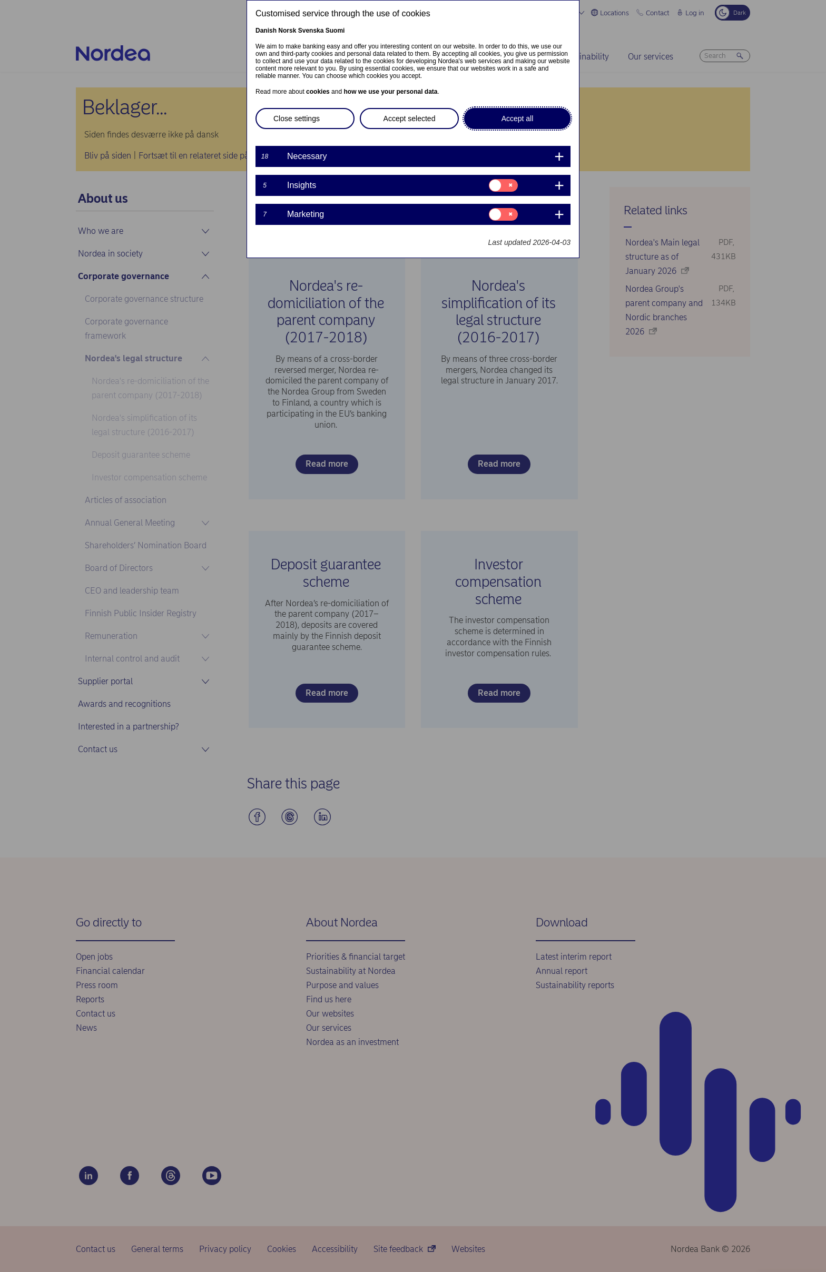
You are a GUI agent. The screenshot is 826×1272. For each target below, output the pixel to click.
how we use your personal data (390, 91)
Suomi (335, 30)
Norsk (287, 30)
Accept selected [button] (410, 118)
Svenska (311, 30)
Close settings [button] (296, 118)
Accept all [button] (518, 118)
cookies (318, 91)
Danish (266, 30)
